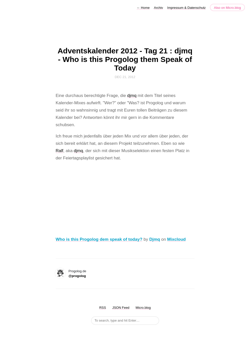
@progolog (77, 276)
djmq (131, 95)
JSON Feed (120, 307)
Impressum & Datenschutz (186, 8)
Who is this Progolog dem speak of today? (99, 239)
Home (143, 8)
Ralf (59, 150)
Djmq (154, 239)
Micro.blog (143, 307)
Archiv (158, 8)
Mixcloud (176, 239)
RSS (102, 307)
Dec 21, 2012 (125, 77)
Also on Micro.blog (227, 8)
